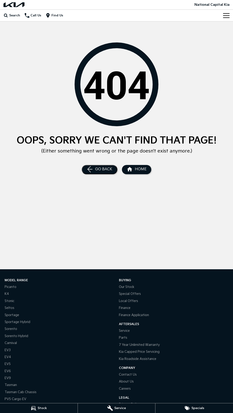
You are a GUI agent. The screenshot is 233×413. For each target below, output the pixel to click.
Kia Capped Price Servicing (139, 352)
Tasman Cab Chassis (20, 392)
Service (124, 331)
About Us (126, 381)
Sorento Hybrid (16, 336)
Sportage (12, 315)
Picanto (10, 287)
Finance (124, 308)
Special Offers (130, 294)
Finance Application (134, 315)
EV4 (8, 357)
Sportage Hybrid (17, 322)
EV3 (8, 350)
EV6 (8, 371)
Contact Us (128, 375)
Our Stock (126, 287)
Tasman (11, 385)
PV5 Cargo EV (15, 399)
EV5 (8, 364)
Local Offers (128, 301)
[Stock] (39, 408)
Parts (123, 338)
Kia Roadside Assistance (137, 359)
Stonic (9, 301)
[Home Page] (13, 4)
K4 (7, 294)
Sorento (11, 329)
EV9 (8, 378)
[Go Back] (99, 169)
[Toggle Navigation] (226, 15)
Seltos (9, 308)
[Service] (116, 408)
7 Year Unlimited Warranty (139, 345)
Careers (125, 389)
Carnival (11, 343)
